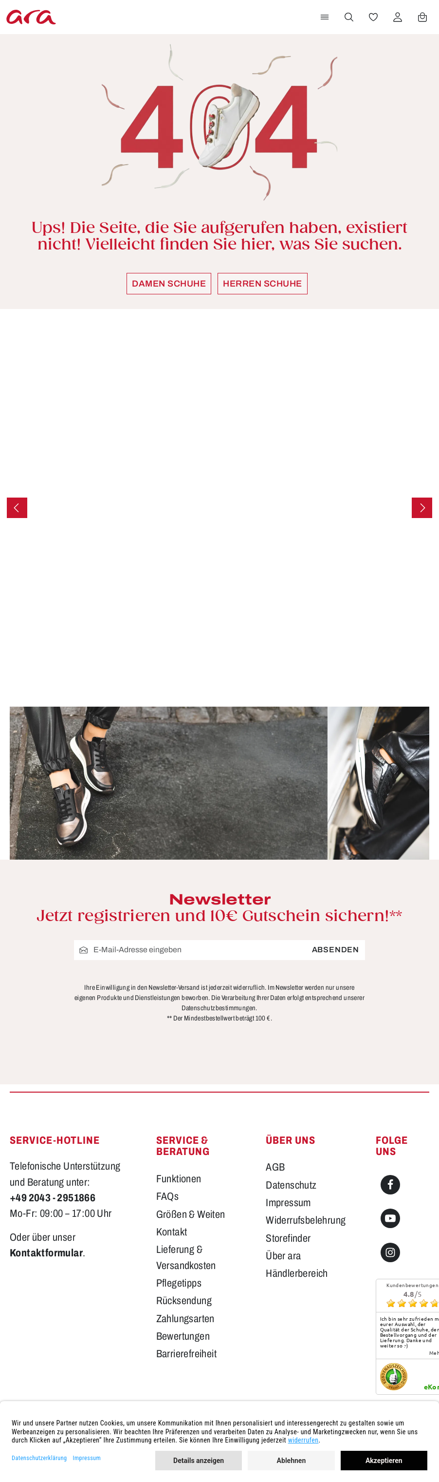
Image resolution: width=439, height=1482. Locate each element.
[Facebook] (390, 1184)
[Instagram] (390, 1252)
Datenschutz (291, 1185)
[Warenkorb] (422, 17)
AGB (275, 1167)
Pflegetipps (178, 1283)
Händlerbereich (297, 1273)
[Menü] (324, 17)
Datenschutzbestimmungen (219, 1008)
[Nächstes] (422, 508)
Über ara (283, 1256)
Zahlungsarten (185, 1319)
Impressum (288, 1203)
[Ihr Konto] (397, 17)
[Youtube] (390, 1218)
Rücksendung (184, 1301)
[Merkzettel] (373, 17)
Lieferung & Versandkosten (186, 1257)
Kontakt (171, 1232)
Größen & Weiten (190, 1214)
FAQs (167, 1196)
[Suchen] (349, 17)
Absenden (335, 949)
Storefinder (288, 1238)
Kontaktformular (46, 1253)
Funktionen (178, 1179)
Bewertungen (183, 1336)
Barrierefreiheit (186, 1354)
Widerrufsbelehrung (306, 1220)
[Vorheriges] (17, 508)
